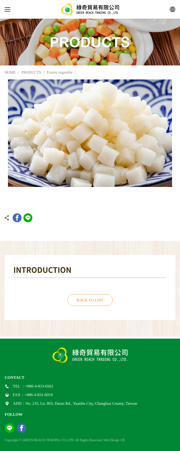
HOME (10, 72)
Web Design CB (114, 440)
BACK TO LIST (90, 300)
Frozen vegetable (60, 72)
